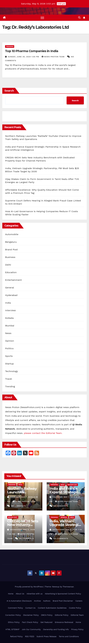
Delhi (8, 264)
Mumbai (9, 325)
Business (10, 257)
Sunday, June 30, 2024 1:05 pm (24, 57)
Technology (11, 371)
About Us (20, 594)
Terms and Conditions (69, 637)
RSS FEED (29, 637)
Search (9, 90)
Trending (9, 46)
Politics (9, 348)
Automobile (11, 234)
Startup (9, 363)
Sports (9, 356)
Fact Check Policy (30, 622)
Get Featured (46, 622)
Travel (8, 378)
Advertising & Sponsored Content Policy (63, 594)
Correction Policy (13, 615)
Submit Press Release (46, 637)
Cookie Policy (75, 608)
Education (11, 272)
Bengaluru (11, 242)
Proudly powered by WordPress (29, 587)
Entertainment (13, 280)
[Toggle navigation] (42, 18)
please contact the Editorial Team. (43, 433)
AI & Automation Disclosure (19, 601)
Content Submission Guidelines (52, 608)
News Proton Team (53, 57)
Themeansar (68, 587)
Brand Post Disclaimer (63, 601)
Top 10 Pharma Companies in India (31, 51)
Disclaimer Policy (31, 615)
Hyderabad (11, 295)
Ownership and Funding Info (56, 629)
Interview (10, 310)
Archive (37, 601)
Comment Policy (15, 608)
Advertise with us (34, 594)
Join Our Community (31, 629)
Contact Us (30, 608)
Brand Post (11, 249)
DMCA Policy (46, 615)
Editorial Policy (61, 615)
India (8, 302)
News (8, 333)
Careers (78, 601)
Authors (46, 601)
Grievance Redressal (64, 622)
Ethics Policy (14, 622)
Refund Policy (16, 637)
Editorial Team (77, 615)
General (9, 287)
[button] (79, 17)
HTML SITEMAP (12, 629)
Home (10, 594)
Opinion (9, 340)
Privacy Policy (77, 629)
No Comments (18, 506)
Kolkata (9, 318)
